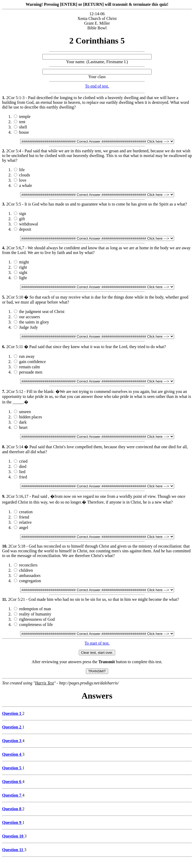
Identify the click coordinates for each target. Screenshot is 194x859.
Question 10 (13, 836)
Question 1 (12, 713)
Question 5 (12, 768)
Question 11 (13, 849)
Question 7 (12, 795)
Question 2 (12, 727)
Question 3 (12, 740)
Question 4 (12, 754)
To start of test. (97, 643)
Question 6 (12, 781)
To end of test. (97, 86)
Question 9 (12, 822)
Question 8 (12, 809)
